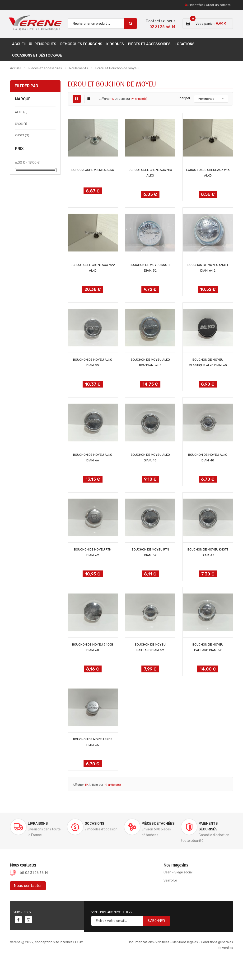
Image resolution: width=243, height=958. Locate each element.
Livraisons (38, 824)
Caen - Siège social (178, 872)
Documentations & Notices (148, 942)
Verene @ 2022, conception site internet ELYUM (46, 942)
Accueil (19, 44)
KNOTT (22, 135)
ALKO (21, 112)
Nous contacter (28, 885)
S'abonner (156, 921)
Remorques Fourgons (81, 44)
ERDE (21, 123)
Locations (185, 44)
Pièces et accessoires (149, 44)
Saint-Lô (170, 880)
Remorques (45, 44)
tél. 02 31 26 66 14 (33, 873)
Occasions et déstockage (37, 55)
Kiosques (115, 44)
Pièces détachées (158, 824)
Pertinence (206, 99)
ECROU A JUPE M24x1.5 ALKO (92, 170)
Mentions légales (185, 942)
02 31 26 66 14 (162, 26)
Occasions (94, 824)
